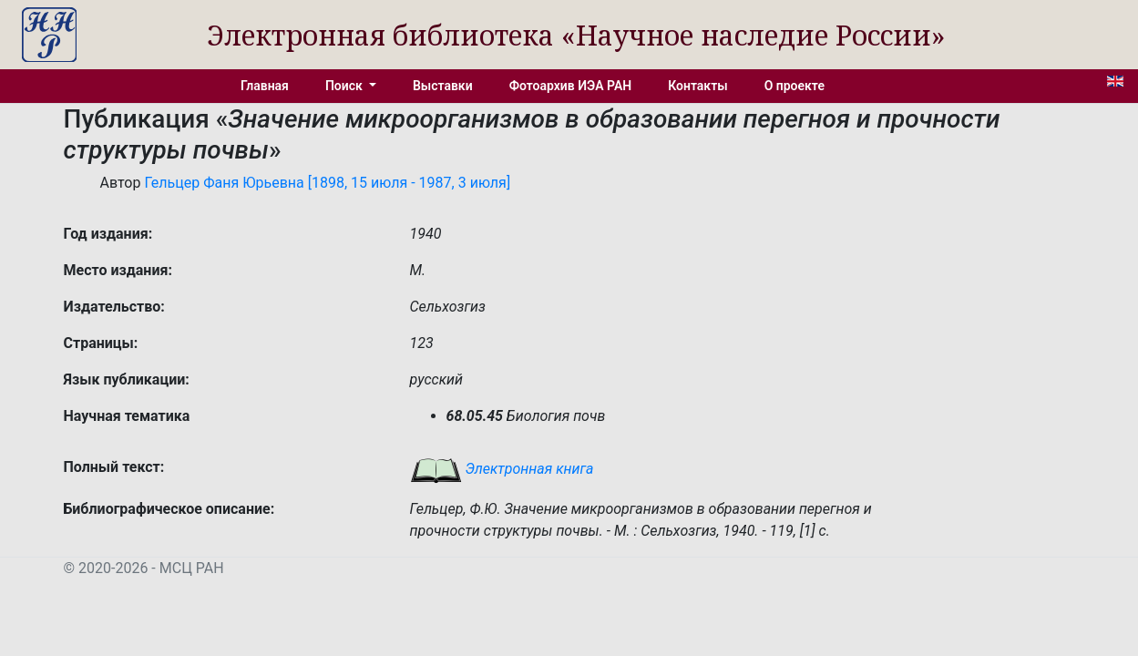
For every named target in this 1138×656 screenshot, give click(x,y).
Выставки (443, 85)
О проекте (794, 85)
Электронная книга (502, 468)
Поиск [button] (345, 85)
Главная (265, 85)
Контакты (697, 85)
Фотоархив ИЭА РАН (570, 85)
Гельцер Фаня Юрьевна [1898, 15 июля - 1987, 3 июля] (327, 182)
